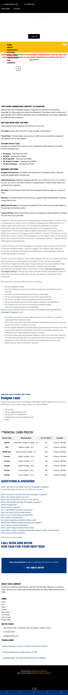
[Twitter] (32, 17)
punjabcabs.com (35, 671)
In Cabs (17, 183)
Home (9, 45)
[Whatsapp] (43, 17)
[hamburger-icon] (65, 44)
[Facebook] (28, 17)
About (10, 47)
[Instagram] (35, 17)
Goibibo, (62, 180)
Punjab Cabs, (6, 183)
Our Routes (12, 50)
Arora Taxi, (55, 180)
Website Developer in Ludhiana (41, 673)
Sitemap (44, 671)
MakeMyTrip (46, 180)
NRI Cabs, (38, 180)
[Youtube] (39, 17)
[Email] (35, 689)
